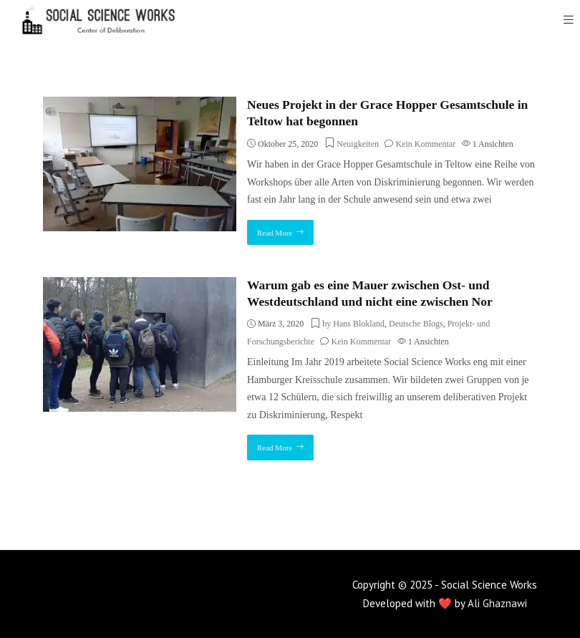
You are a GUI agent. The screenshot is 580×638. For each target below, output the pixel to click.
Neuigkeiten (358, 144)
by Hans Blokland (353, 324)
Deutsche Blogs (416, 324)
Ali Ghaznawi (497, 603)
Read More (274, 232)
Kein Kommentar (425, 144)
